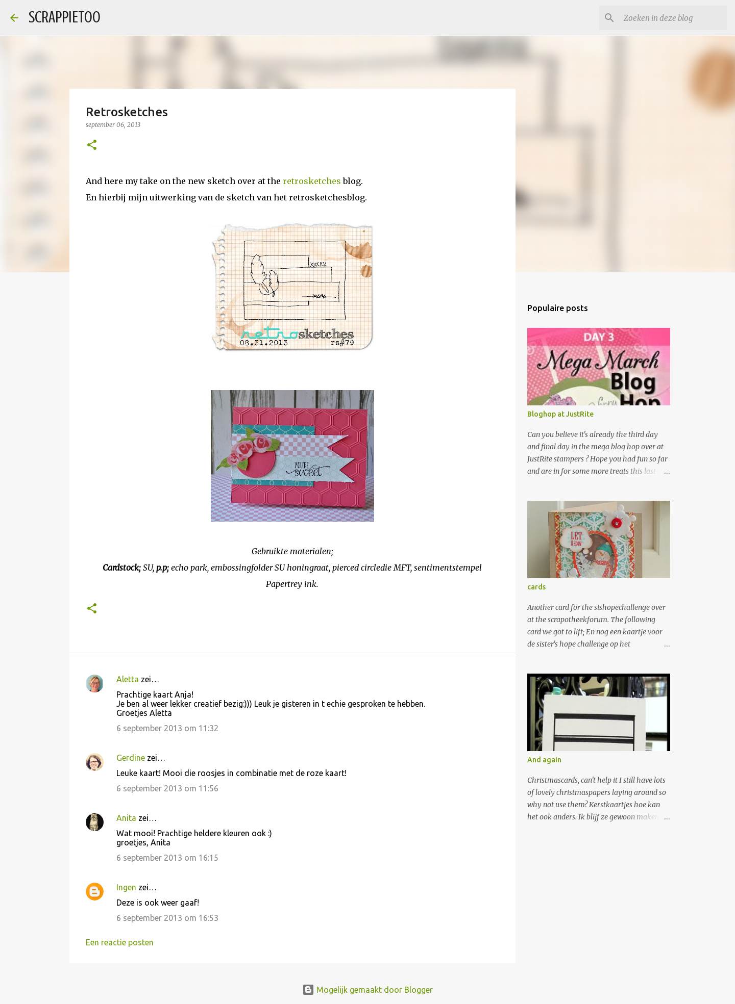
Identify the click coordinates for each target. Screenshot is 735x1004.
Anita (126, 817)
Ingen (126, 887)
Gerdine (130, 757)
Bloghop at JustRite (560, 414)
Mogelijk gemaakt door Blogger (367, 989)
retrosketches (312, 181)
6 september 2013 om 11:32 (167, 728)
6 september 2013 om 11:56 (167, 788)
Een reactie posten (120, 942)
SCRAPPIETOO (65, 17)
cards (536, 587)
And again (544, 760)
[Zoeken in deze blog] (673, 18)
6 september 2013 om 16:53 (167, 917)
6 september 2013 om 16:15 (167, 857)
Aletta (127, 679)
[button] (92, 145)
